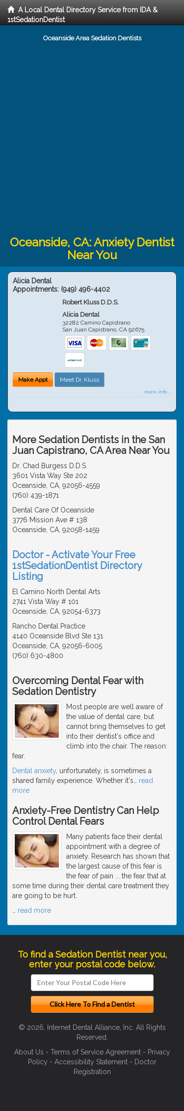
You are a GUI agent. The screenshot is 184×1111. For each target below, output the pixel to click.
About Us (29, 1052)
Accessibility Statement (91, 1062)
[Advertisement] (92, 139)
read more (34, 910)
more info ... (157, 391)
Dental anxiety (34, 771)
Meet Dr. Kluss (79, 379)
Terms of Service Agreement (96, 1052)
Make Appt (33, 379)
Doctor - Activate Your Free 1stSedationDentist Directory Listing (77, 565)
